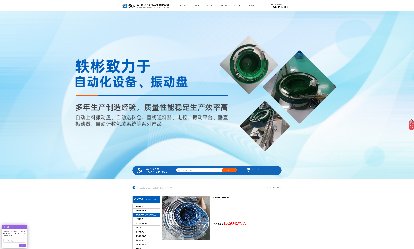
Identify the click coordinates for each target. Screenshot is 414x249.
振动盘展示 (139, 206)
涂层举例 (138, 227)
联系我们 (250, 6)
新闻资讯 (223, 6)
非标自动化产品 (141, 210)
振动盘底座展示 (141, 236)
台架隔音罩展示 (141, 244)
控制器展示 (139, 219)
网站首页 (183, 6)
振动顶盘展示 (140, 232)
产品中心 (210, 6)
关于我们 (196, 6)
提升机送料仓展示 (141, 223)
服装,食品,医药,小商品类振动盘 (146, 215)
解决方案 (237, 6)
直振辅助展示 (140, 240)
